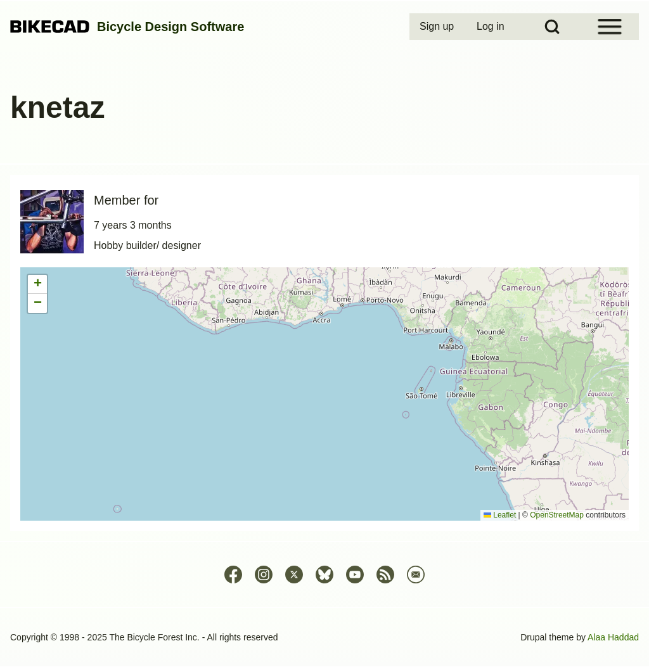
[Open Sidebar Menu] (610, 26)
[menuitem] (437, 26)
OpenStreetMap (557, 515)
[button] (37, 284)
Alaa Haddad (613, 637)
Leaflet (500, 515)
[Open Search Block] (552, 26)
